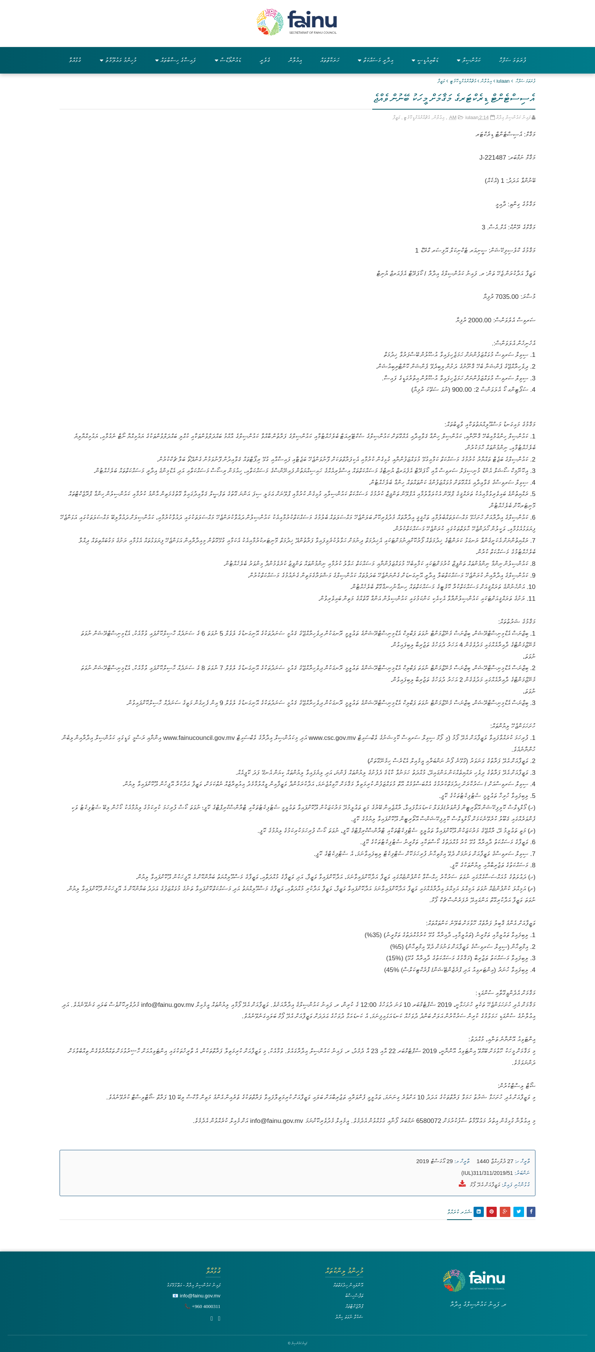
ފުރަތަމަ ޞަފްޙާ (526, 81)
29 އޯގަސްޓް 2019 (434, 1161)
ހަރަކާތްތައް (329, 60)
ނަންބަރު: (522, 1173)
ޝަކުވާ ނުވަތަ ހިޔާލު (349, 1317)
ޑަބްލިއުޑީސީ (425, 60)
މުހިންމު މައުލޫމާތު (118, 60)
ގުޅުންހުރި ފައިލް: (516, 1185)
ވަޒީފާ (441, 81)
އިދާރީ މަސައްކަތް (375, 60)
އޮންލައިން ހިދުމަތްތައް (348, 1285)
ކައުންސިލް (468, 60)
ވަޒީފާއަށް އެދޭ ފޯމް (485, 1184)
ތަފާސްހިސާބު (354, 1296)
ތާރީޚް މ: (462, 1161)
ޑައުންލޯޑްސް (228, 60)
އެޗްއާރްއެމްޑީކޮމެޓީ (463, 81)
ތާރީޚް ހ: (522, 1161)
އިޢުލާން (486, 81)
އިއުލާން (295, 60)
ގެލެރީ (265, 60)
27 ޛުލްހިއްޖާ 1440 (495, 1161)
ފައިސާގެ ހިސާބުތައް (175, 60)
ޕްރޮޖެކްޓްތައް (354, 1306)
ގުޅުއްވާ (75, 60)
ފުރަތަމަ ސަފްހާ (512, 60)
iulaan (503, 81)
